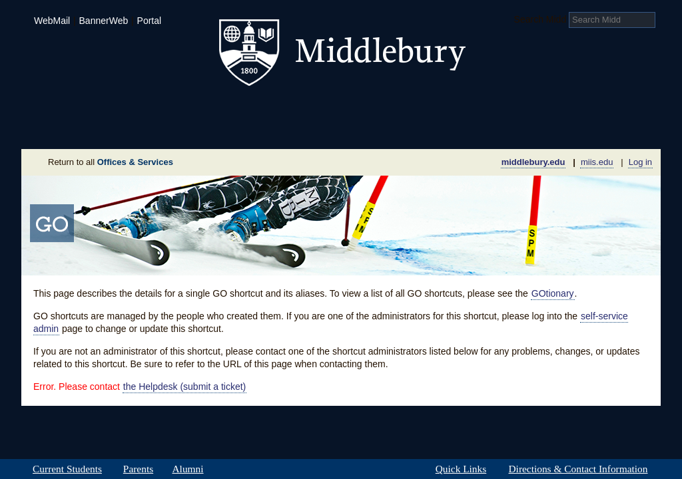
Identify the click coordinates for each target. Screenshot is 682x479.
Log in (640, 162)
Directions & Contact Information (578, 469)
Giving (283, 129)
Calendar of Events (467, 129)
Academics (171, 109)
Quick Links (461, 469)
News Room (357, 129)
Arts (449, 109)
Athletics (374, 109)
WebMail (52, 20)
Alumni (187, 469)
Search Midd (540, 19)
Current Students (67, 469)
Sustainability (202, 129)
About (87, 129)
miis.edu (597, 162)
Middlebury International (574, 109)
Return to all (110, 162)
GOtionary (552, 293)
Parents (138, 469)
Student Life (275, 109)
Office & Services (596, 129)
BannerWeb (104, 20)
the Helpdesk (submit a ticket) (184, 386)
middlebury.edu (533, 162)
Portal (149, 20)
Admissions (68, 109)
